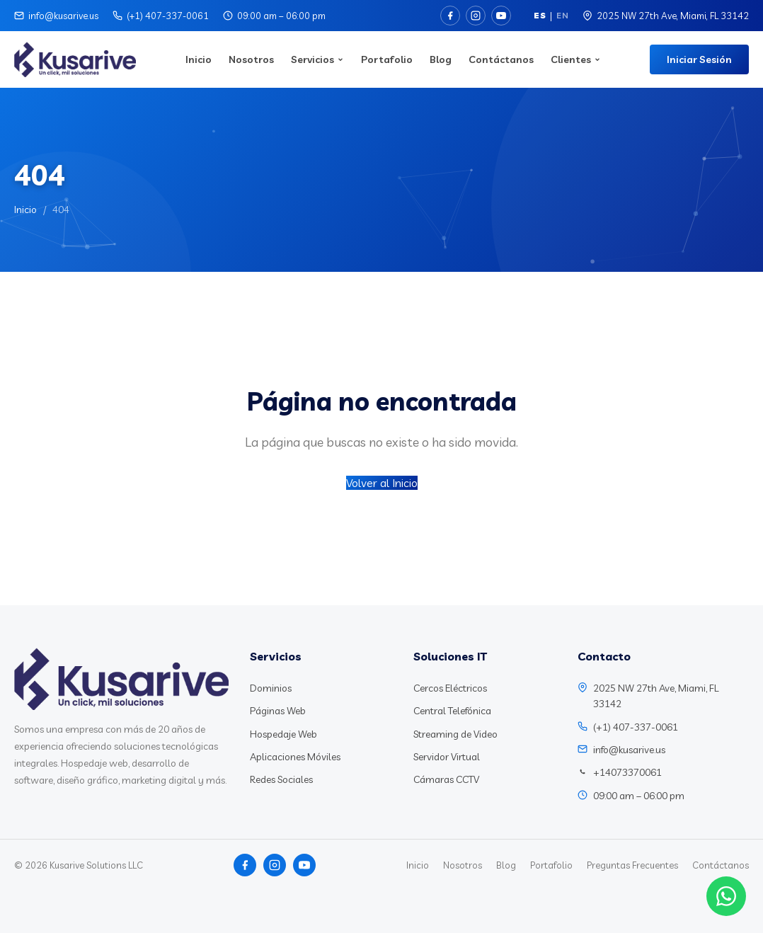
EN (562, 15)
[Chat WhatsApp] (726, 896)
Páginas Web (278, 710)
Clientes (576, 59)
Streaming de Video (455, 734)
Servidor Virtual (446, 756)
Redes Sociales (281, 779)
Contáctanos (501, 59)
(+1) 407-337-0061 (168, 15)
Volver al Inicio (382, 483)
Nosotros (251, 59)
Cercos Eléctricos (450, 688)
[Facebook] (450, 15)
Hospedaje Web (283, 734)
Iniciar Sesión (699, 59)
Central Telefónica (452, 710)
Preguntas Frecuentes (632, 865)
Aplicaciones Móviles (295, 756)
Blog (441, 59)
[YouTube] (501, 15)
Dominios (271, 688)
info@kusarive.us (63, 15)
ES (540, 15)
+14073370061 (627, 772)
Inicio (198, 59)
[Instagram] (476, 15)
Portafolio (387, 59)
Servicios (317, 59)
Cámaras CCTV (446, 779)
